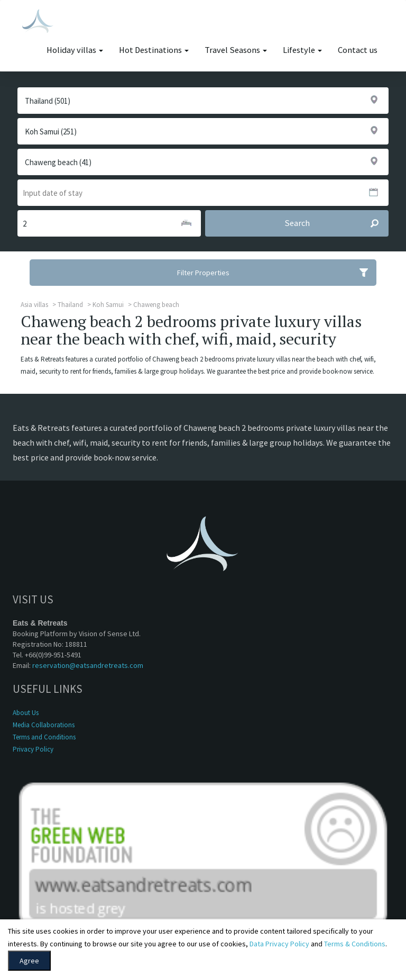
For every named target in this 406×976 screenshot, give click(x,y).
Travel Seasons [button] (236, 50)
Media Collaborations (44, 724)
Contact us (357, 50)
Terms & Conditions (354, 943)
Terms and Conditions (44, 737)
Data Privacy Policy (279, 943)
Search (336, 223)
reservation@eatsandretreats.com (87, 665)
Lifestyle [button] (302, 50)
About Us (26, 712)
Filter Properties (277, 272)
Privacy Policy (33, 749)
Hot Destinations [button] (154, 50)
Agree (29, 960)
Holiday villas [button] (75, 50)
